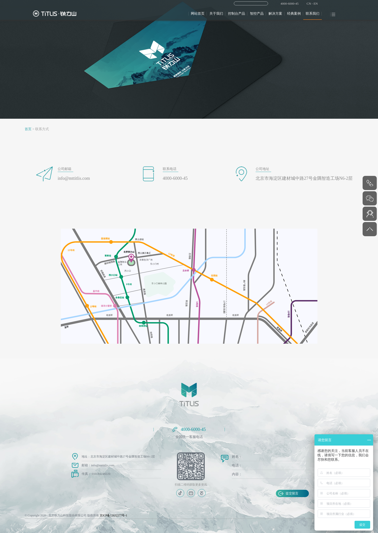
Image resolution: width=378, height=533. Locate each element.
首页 (28, 129)
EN (315, 3)
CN (309, 3)
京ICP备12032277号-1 (113, 515)
